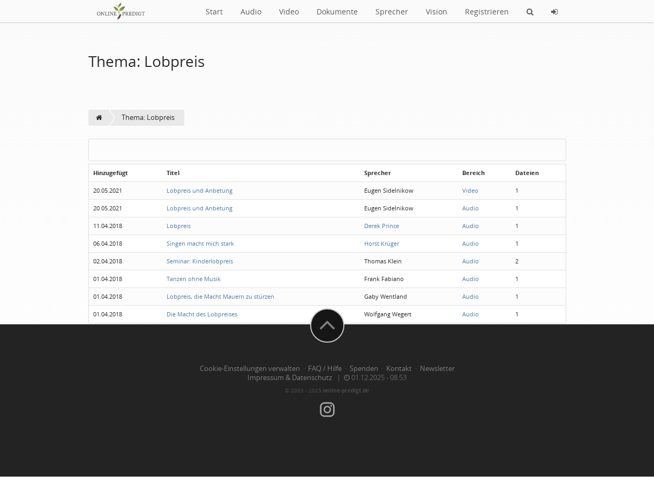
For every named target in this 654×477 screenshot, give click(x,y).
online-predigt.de (346, 390)
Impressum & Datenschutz (289, 377)
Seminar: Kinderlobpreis (200, 261)
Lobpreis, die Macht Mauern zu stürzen (220, 296)
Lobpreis (179, 226)
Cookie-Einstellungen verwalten (250, 368)
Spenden (364, 368)
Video (289, 11)
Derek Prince (381, 226)
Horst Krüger (381, 243)
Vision (436, 11)
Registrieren (487, 11)
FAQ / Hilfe (325, 368)
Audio (250, 11)
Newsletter (437, 368)
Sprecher (391, 11)
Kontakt (399, 368)
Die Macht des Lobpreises (202, 314)
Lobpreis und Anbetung (199, 190)
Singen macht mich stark (200, 243)
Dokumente (337, 11)
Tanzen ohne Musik (194, 279)
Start (214, 11)
